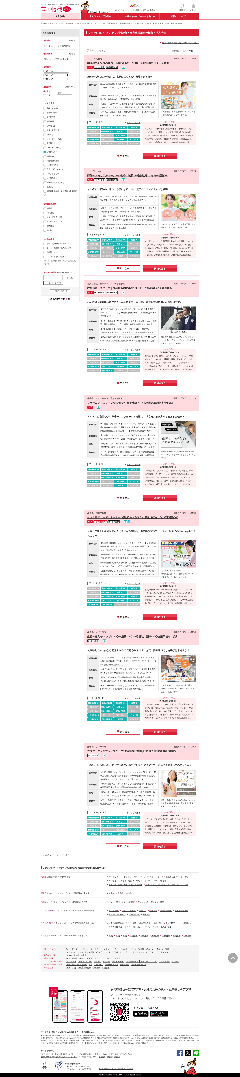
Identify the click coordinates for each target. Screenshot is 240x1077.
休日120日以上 (52, 165)
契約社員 (50, 213)
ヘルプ (116, 10)
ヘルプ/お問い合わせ (125, 1054)
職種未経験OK (52, 108)
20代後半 (144, 936)
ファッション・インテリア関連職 (80, 952)
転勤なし (50, 135)
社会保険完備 (144, 923)
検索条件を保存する (60, 291)
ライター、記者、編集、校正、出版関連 (125, 885)
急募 (134, 923)
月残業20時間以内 (54, 148)
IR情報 (109, 1057)
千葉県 (120, 893)
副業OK (50, 187)
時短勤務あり (52, 178)
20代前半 (133, 936)
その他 (49, 230)
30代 (118, 936)
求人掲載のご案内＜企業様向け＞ (145, 10)
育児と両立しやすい (55, 169)
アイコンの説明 (133, 123)
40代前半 (176, 936)
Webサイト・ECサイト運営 (120, 881)
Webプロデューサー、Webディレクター (152, 881)
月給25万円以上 (172, 923)
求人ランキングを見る (100, 16)
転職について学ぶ (179, 16)
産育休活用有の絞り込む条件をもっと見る (180, 43)
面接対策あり (52, 252)
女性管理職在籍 (53, 161)
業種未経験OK (52, 113)
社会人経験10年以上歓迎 (119, 923)
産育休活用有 (52, 152)
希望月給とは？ (71, 87)
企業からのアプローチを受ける (140, 16)
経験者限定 (51, 126)
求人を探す (60, 16)
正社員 (49, 208)
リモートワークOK (54, 139)
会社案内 (102, 1057)
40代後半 (187, 936)
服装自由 (50, 156)
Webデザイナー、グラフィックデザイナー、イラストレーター (135, 877)
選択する (72, 40)
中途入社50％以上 (116, 927)
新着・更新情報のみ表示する (58, 244)
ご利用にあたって (47, 1054)
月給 (48, 91)
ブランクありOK (53, 174)
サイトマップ (126, 10)
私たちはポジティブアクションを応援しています (116, 1069)
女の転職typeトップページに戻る (55, 855)
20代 (111, 936)
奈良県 (129, 893)
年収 (48, 95)
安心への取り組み (61, 1054)
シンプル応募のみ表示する (57, 257)
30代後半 (166, 936)
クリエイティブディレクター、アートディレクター (166, 885)
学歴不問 (50, 121)
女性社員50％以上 (134, 927)
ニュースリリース (110, 1054)
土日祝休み (51, 143)
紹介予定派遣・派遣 (55, 217)
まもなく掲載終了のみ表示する (59, 248)
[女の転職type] (46, 1057)
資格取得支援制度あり (55, 182)
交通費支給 (187, 923)
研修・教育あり (53, 130)
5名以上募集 (166, 927)
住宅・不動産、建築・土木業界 (122, 902)
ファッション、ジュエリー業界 (151, 902)
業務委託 (50, 226)
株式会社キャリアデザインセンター (64, 1057)
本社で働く (158, 923)
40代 (125, 936)
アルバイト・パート (55, 221)
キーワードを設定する (53, 283)
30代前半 (155, 936)
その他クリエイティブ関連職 (176, 877)
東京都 (111, 893)
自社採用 (117, 1057)
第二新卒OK (51, 117)
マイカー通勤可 (151, 927)
